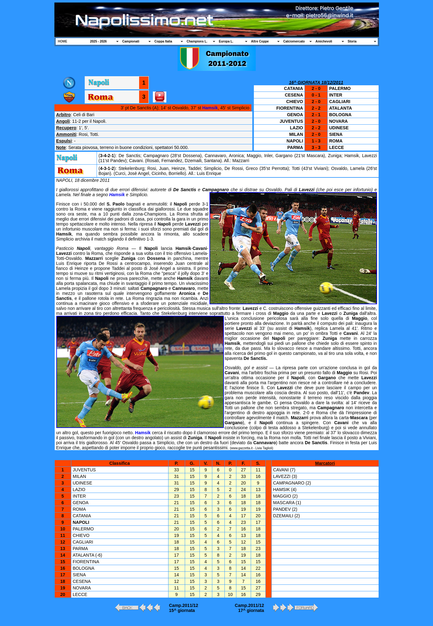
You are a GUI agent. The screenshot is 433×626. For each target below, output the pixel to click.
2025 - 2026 (98, 41)
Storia (352, 41)
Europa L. (226, 41)
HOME (62, 41)
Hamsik (210, 107)
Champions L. (197, 41)
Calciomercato (294, 41)
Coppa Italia (163, 41)
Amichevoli (323, 41)
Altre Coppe (260, 41)
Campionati (130, 41)
